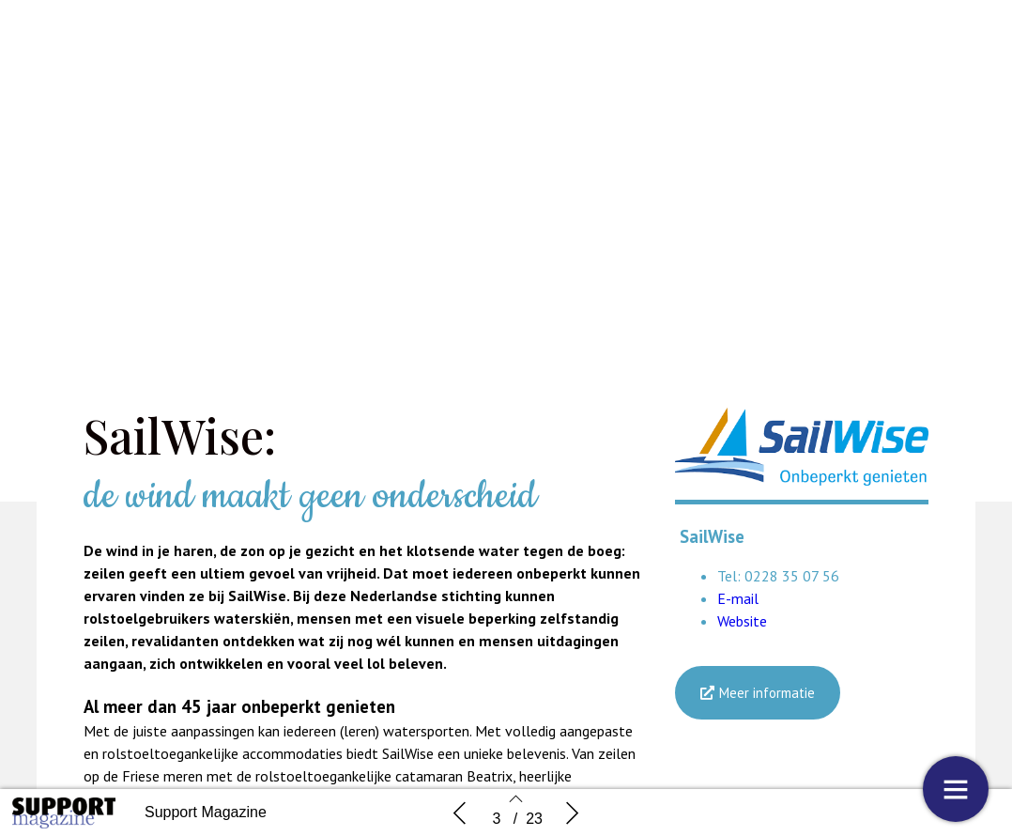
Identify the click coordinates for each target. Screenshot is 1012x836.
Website (742, 621)
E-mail (738, 598)
